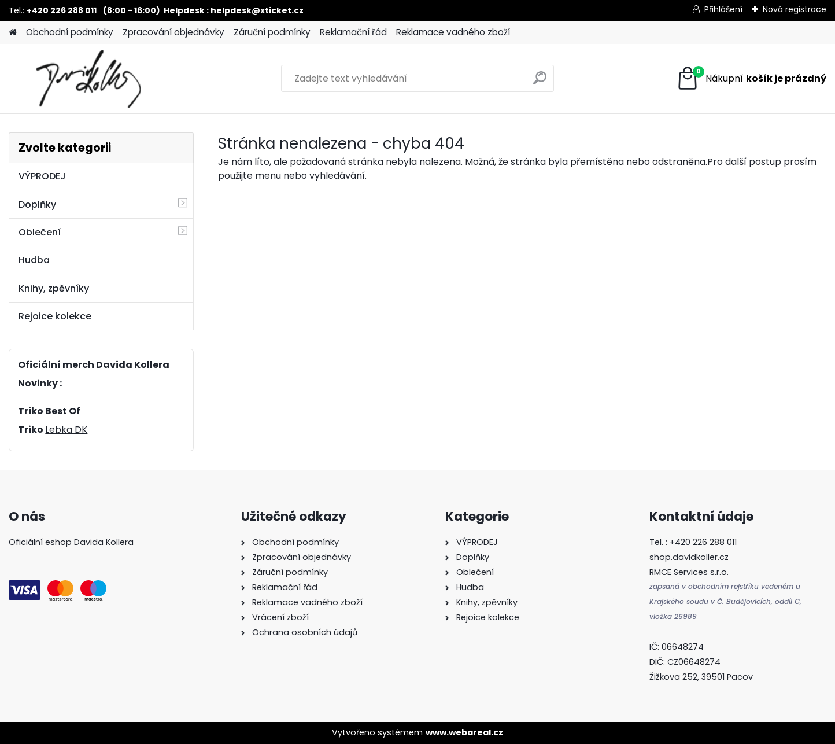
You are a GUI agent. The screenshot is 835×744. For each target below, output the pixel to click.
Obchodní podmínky (69, 32)
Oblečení (40, 232)
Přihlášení (723, 9)
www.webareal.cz (464, 732)
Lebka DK (66, 429)
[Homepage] (13, 32)
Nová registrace (794, 9)
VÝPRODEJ (42, 176)
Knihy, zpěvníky (54, 288)
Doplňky (37, 204)
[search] (539, 82)
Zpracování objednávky (173, 32)
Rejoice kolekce (55, 316)
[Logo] (88, 79)
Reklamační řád (353, 32)
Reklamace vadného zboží (453, 32)
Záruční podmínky (272, 32)
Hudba (34, 260)
